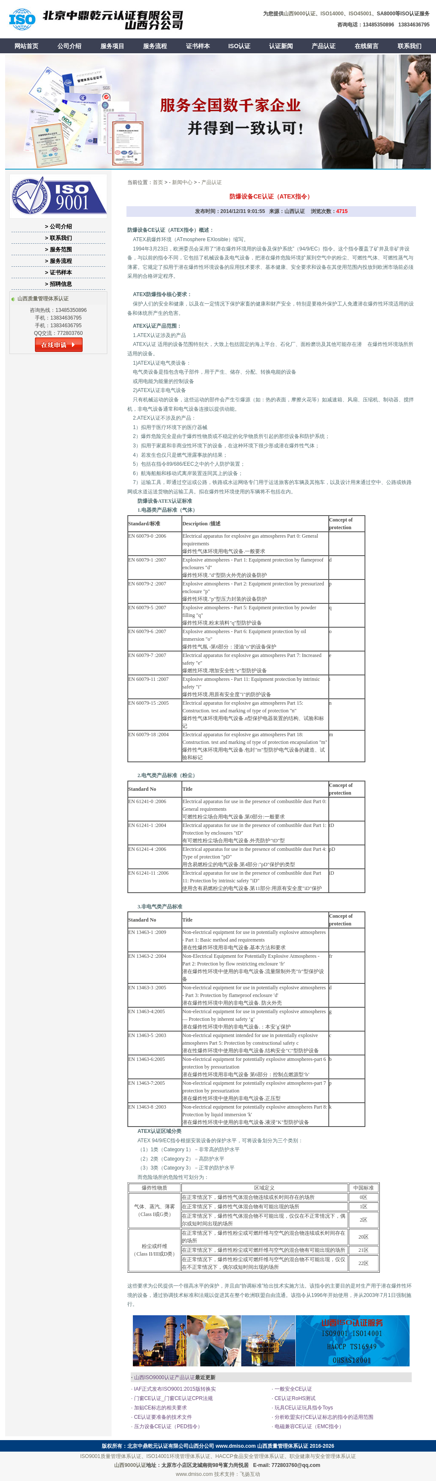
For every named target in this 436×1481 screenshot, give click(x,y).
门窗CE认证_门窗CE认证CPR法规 (172, 1398)
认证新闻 (281, 46)
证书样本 (198, 46)
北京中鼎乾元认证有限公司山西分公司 (170, 1446)
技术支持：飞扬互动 (237, 1474)
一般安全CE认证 (292, 1389)
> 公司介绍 (58, 226)
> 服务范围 (58, 249)
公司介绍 (69, 46)
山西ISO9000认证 (154, 1377)
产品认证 (324, 46)
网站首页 (26, 46)
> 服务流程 (58, 261)
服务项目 (112, 46)
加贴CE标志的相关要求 (159, 1408)
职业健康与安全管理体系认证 (323, 1456)
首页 (158, 182)
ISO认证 (239, 46)
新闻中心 (182, 182)
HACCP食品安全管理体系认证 (249, 1456)
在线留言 (367, 46)
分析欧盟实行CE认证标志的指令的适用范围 (323, 1417)
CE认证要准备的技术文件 (162, 1417)
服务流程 (155, 46)
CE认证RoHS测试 (294, 1398)
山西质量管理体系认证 (282, 1446)
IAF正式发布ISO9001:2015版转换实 (173, 1389)
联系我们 (410, 46)
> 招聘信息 (58, 284)
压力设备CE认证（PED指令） (167, 1426)
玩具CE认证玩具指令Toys (303, 1408)
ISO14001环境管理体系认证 (178, 1456)
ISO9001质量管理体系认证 (110, 1456)
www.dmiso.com (236, 1446)
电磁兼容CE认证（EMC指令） (308, 1426)
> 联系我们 (58, 238)
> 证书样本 (58, 272)
